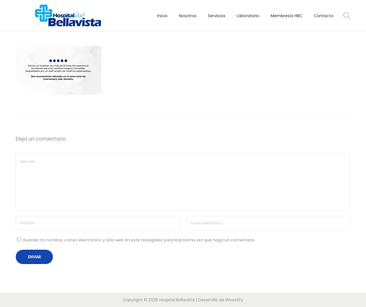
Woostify (234, 300)
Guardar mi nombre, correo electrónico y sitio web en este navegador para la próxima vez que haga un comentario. (139, 240)
